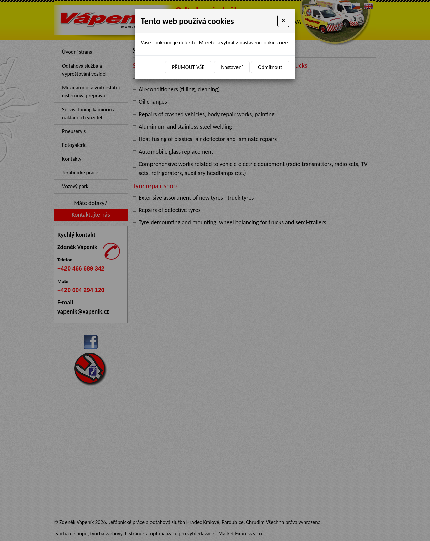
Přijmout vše (188, 67)
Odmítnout (270, 67)
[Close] (283, 21)
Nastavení (232, 67)
